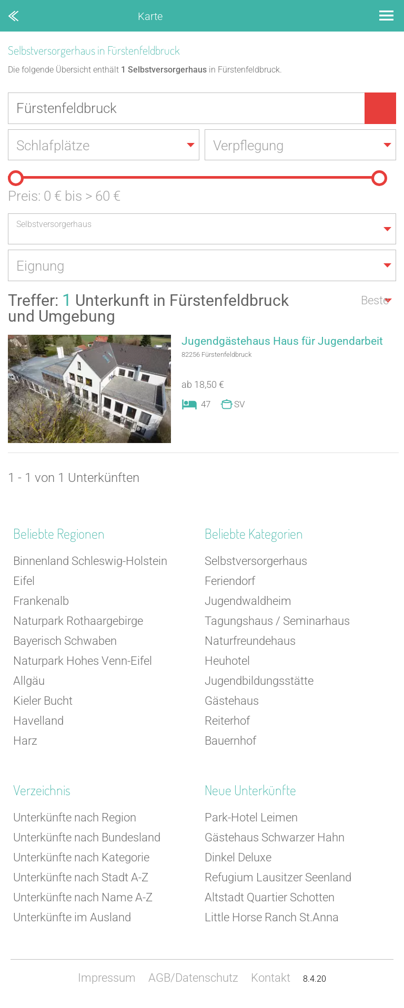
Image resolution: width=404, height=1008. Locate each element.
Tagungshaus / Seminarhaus (277, 622)
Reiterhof (227, 721)
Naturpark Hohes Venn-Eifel (82, 661)
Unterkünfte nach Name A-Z (83, 898)
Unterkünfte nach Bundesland (86, 838)
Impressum (107, 978)
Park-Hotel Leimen (251, 818)
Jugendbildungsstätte (259, 681)
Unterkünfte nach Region (74, 818)
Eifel (24, 582)
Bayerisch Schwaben (65, 642)
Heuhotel (227, 661)
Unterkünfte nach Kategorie (81, 858)
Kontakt (270, 978)
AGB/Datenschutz (193, 978)
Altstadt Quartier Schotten (270, 898)
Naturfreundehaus (250, 642)
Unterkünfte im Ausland (72, 918)
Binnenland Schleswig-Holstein (90, 562)
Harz (25, 741)
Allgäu (29, 681)
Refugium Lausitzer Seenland (278, 878)
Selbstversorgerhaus (256, 562)
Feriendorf (230, 582)
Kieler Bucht (43, 701)
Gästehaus (232, 701)
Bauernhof (230, 741)
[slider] (16, 179)
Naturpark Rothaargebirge (78, 622)
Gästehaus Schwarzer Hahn (275, 838)
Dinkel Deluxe (238, 858)
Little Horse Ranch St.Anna (272, 918)
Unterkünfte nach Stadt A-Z (80, 878)
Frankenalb (41, 602)
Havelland (38, 721)
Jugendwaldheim (248, 602)
